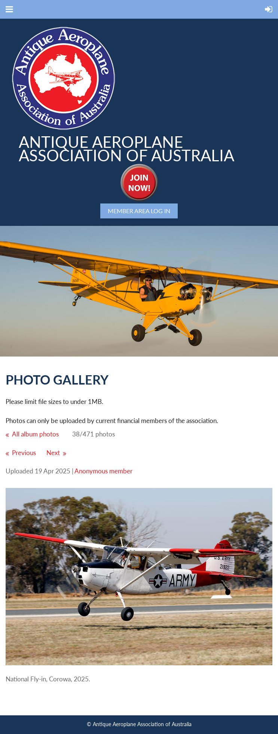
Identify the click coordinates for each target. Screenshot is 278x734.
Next (53, 453)
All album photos (35, 434)
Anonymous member (103, 471)
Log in (160, 210)
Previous (24, 453)
